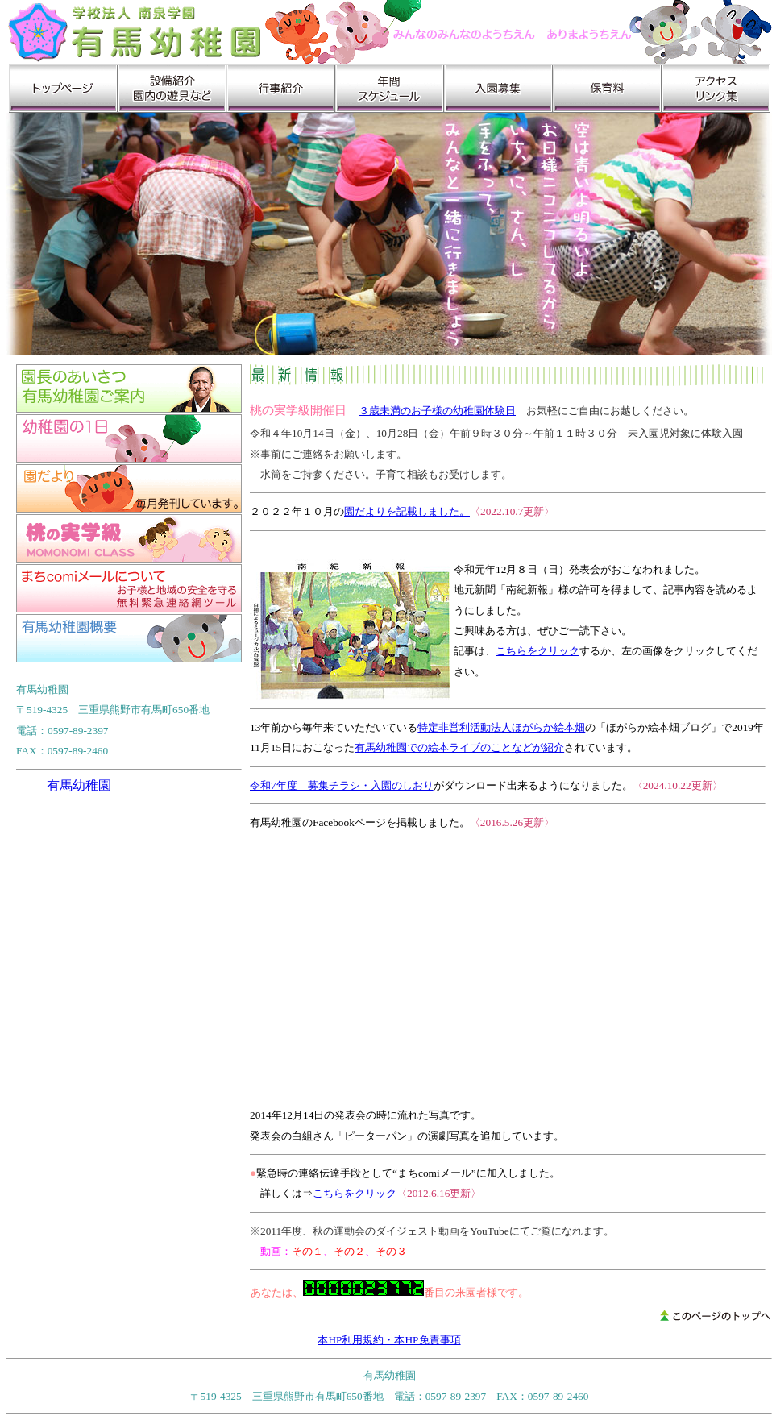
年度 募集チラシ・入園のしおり (355, 785)
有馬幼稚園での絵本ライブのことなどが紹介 (459, 747)
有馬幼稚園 (79, 785)
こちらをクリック (537, 651)
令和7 (263, 785)
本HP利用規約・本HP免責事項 (389, 1340)
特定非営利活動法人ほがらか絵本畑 (501, 727)
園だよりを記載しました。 (407, 511)
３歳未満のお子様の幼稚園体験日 (437, 411)
